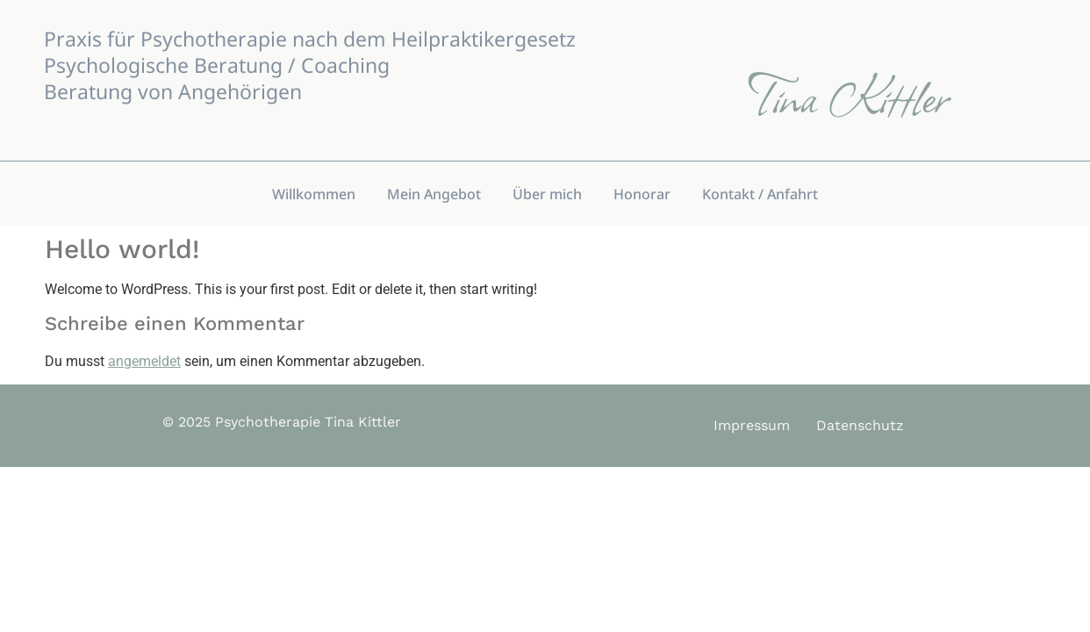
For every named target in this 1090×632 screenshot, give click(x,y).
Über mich (547, 194)
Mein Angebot (434, 194)
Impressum (752, 425)
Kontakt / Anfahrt (760, 194)
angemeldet (144, 361)
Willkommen (313, 194)
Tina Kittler (848, 95)
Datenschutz (860, 425)
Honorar (641, 194)
